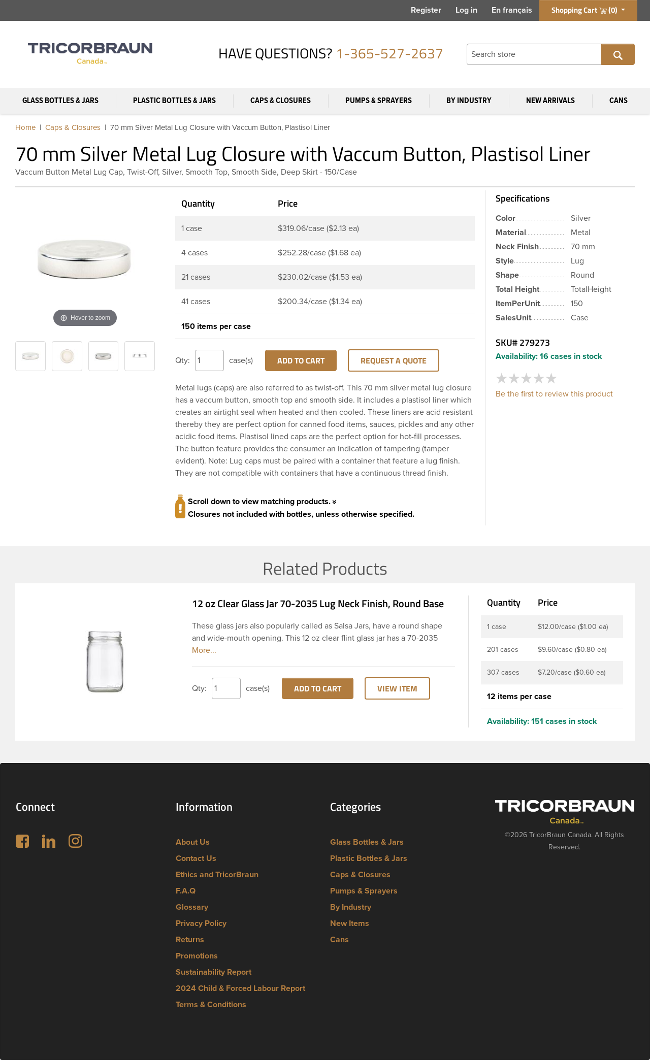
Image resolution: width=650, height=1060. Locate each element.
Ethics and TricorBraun (217, 875)
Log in (466, 10)
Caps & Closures (280, 100)
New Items (349, 923)
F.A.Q (186, 891)
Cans (618, 100)
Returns (190, 940)
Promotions (197, 956)
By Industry (469, 100)
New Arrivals (550, 100)
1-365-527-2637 (389, 53)
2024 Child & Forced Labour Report (240, 988)
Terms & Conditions (211, 1005)
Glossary (192, 907)
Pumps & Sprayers (378, 100)
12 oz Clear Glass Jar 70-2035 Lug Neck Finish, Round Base (318, 603)
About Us (193, 842)
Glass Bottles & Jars (60, 100)
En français (512, 10)
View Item (397, 688)
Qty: (182, 360)
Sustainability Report (213, 972)
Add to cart (300, 360)
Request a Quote (394, 360)
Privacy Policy (201, 923)
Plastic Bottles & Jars (174, 100)
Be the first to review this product (554, 394)
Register (426, 10)
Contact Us (196, 858)
